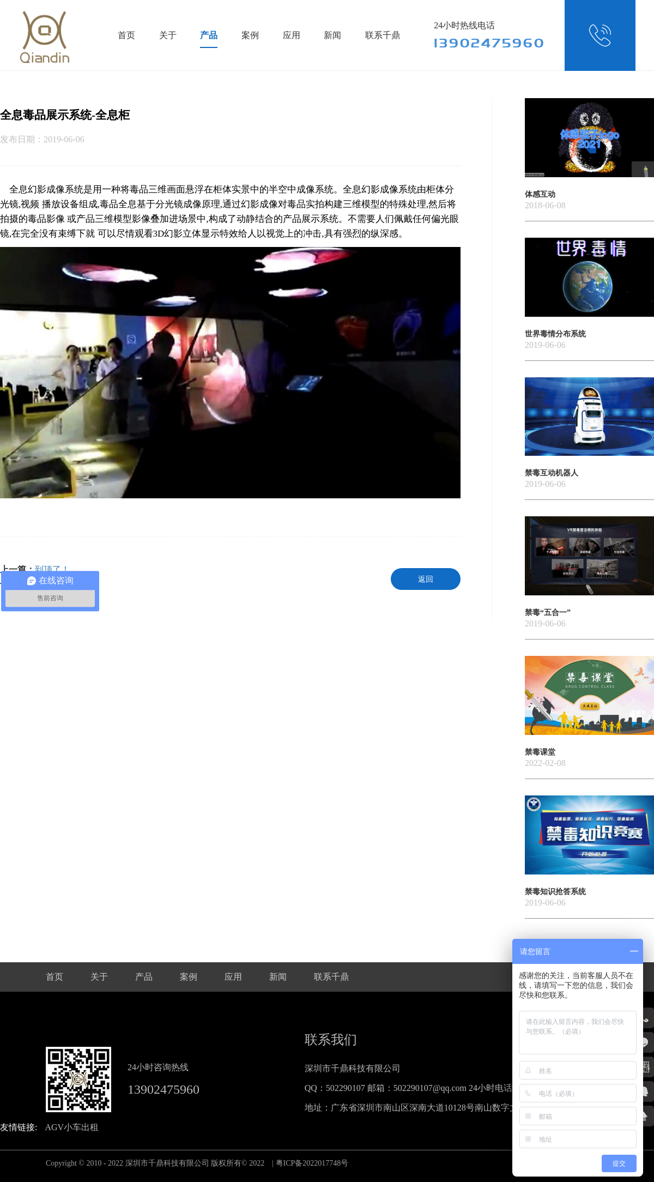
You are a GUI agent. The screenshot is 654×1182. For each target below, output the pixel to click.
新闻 (332, 35)
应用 (291, 35)
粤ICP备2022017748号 (312, 1163)
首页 (126, 35)
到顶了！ (52, 569)
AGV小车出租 (72, 1127)
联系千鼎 (382, 35)
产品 (208, 35)
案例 (250, 35)
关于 (168, 35)
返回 (425, 579)
